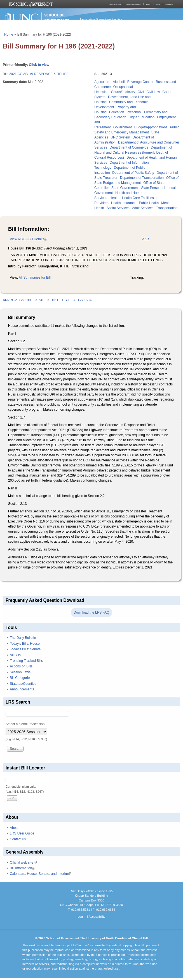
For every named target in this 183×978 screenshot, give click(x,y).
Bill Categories (20, 678)
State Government (125, 188)
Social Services (118, 208)
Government (122, 127)
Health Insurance (124, 203)
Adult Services (143, 208)
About (14, 828)
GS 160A (85, 300)
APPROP (10, 300)
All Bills (15, 655)
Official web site (23, 862)
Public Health (149, 203)
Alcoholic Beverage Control (133, 82)
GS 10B (25, 300)
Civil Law (153, 92)
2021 (145, 239)
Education (116, 112)
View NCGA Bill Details (28, 239)
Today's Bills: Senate (25, 649)
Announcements (22, 689)
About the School (115, 4)
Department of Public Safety (133, 173)
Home (8, 34)
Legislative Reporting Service (101, 19)
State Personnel (153, 188)
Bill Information (22, 868)
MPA (158, 4)
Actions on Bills (21, 666)
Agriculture (102, 82)
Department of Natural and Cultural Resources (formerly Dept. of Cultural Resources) (133, 152)
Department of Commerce (129, 147)
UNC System (120, 137)
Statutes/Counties (23, 684)
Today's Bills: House (25, 644)
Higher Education (141, 117)
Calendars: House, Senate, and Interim (40, 874)
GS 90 (38, 300)
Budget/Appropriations (151, 127)
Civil (141, 92)
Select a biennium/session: (26, 724)
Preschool (133, 112)
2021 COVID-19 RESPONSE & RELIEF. (39, 74)
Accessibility (96, 916)
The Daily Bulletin (23, 638)
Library (148, 4)
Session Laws (20, 672)
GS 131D (52, 300)
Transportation (166, 208)
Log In (82, 916)
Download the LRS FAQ (91, 612)
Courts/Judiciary (123, 92)
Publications (169, 4)
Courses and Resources (133, 4)
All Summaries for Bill (35, 277)
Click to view (39, 65)
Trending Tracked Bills (26, 661)
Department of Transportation (142, 178)
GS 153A (69, 300)
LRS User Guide (22, 833)
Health (114, 198)
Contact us (18, 839)
